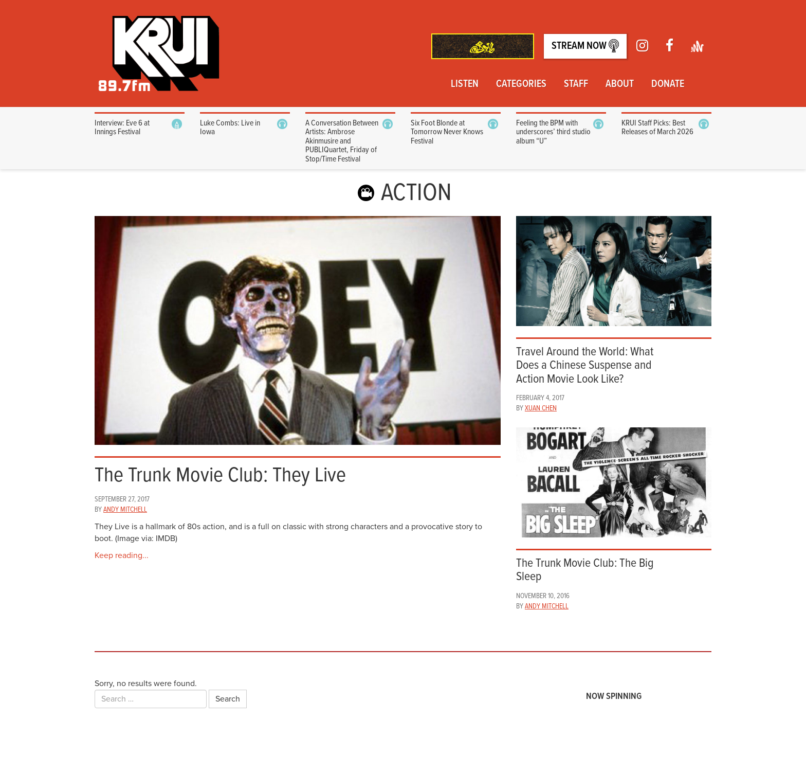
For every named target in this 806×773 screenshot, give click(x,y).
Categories (521, 84)
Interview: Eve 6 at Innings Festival (122, 128)
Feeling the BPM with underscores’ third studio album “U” (553, 132)
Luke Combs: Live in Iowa (230, 128)
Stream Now (585, 46)
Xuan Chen (541, 408)
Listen (465, 84)
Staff (576, 84)
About (620, 84)
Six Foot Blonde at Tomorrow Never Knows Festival (447, 132)
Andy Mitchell (125, 509)
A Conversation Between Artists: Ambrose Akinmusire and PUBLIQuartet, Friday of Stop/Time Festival (341, 141)
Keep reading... (122, 555)
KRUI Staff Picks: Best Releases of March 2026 (657, 128)
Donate (667, 84)
